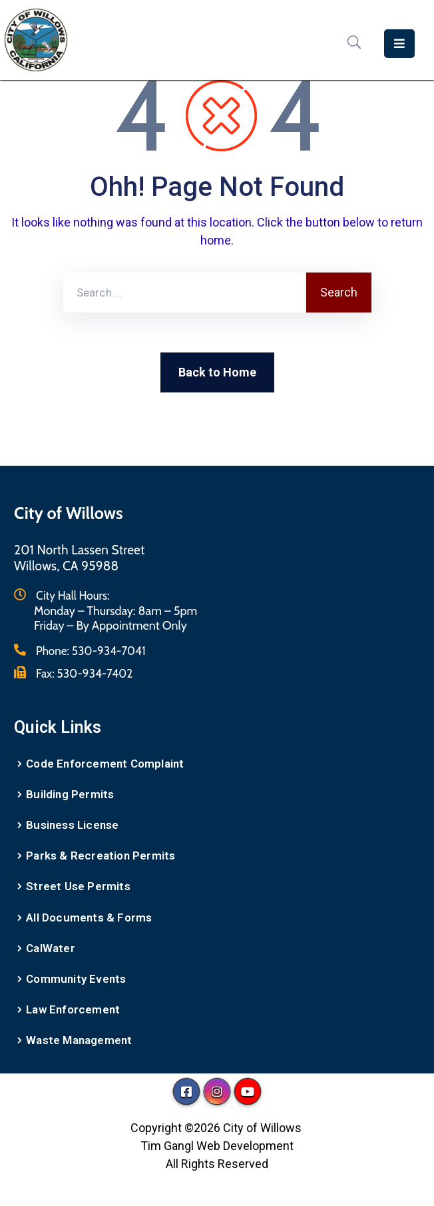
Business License (72, 825)
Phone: (91, 651)
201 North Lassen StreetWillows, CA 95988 (79, 558)
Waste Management (79, 1040)
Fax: (84, 673)
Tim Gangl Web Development (217, 1146)
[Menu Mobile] (399, 43)
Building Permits (70, 794)
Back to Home (217, 372)
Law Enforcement (73, 1009)
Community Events (76, 978)
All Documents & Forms (89, 917)
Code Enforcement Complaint (105, 763)
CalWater (50, 948)
